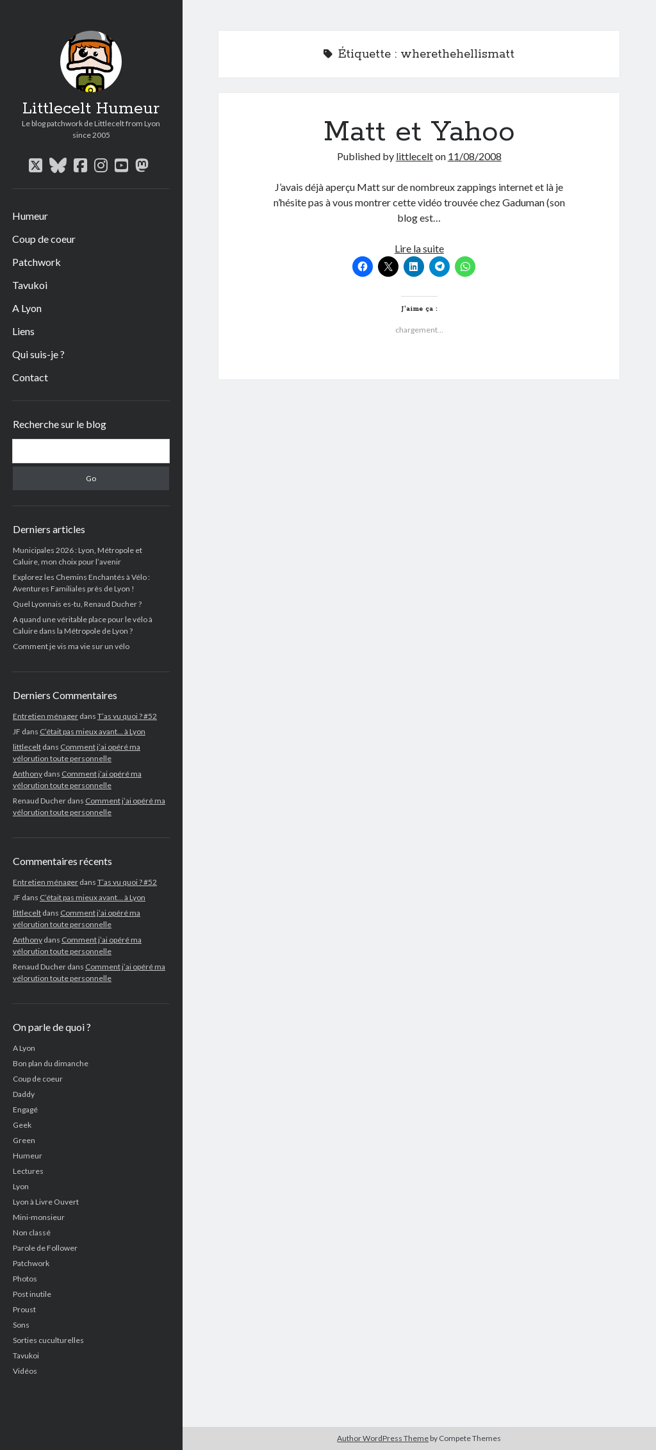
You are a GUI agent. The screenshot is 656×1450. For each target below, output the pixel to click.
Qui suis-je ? (38, 354)
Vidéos (25, 1371)
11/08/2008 (475, 156)
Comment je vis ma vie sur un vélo (71, 646)
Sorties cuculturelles (48, 1340)
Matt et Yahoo (419, 132)
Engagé (25, 1109)
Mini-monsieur (39, 1217)
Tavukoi (29, 285)
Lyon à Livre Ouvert (46, 1202)
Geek (22, 1125)
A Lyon (27, 308)
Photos (25, 1278)
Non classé (32, 1232)
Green (24, 1140)
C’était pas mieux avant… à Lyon (92, 731)
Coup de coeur (44, 239)
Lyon (21, 1186)
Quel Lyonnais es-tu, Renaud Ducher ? (77, 604)
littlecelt (27, 747)
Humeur (30, 216)
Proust (24, 1309)
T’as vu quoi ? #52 (127, 716)
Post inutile (32, 1294)
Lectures (28, 1171)
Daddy (24, 1094)
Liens (23, 331)
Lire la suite (419, 248)
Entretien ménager (45, 716)
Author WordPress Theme (383, 1438)
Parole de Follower (45, 1248)
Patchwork (36, 262)
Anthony (27, 774)
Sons (21, 1325)
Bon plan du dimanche (50, 1063)
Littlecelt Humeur (91, 109)
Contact (30, 377)
